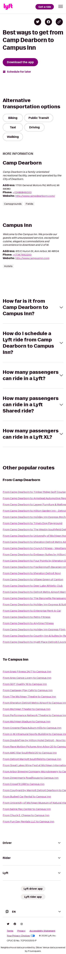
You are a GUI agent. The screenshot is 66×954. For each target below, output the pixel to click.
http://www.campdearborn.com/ (35, 196)
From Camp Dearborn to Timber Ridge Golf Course (34, 492)
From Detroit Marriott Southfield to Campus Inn (32, 759)
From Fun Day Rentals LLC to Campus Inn (28, 821)
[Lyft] (8, 6)
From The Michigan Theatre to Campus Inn (29, 696)
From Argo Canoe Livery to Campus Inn (27, 678)
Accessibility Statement (42, 930)
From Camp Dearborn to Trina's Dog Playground (32, 523)
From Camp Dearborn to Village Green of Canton (33, 579)
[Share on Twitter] (38, 22)
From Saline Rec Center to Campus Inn (27, 809)
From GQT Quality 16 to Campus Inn (25, 684)
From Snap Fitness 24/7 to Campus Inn (27, 671)
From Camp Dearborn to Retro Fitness (26, 617)
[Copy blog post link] (59, 22)
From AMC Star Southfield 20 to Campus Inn (30, 753)
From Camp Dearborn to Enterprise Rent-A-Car (32, 610)
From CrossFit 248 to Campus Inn (23, 784)
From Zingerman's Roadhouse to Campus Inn (30, 778)
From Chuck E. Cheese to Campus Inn (26, 815)
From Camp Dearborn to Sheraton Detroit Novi (32, 573)
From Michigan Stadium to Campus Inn (26, 721)
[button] (60, 6)
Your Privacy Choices (21, 935)
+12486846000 (22, 192)
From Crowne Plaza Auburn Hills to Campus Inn (32, 728)
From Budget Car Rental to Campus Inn (27, 796)
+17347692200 (22, 254)
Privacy (21, 930)
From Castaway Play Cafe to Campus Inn (27, 690)
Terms (10, 930)
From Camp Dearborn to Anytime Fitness (28, 623)
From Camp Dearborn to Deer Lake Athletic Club (33, 585)
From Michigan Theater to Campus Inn (26, 709)
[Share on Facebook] (48, 22)
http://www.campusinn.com (32, 258)
